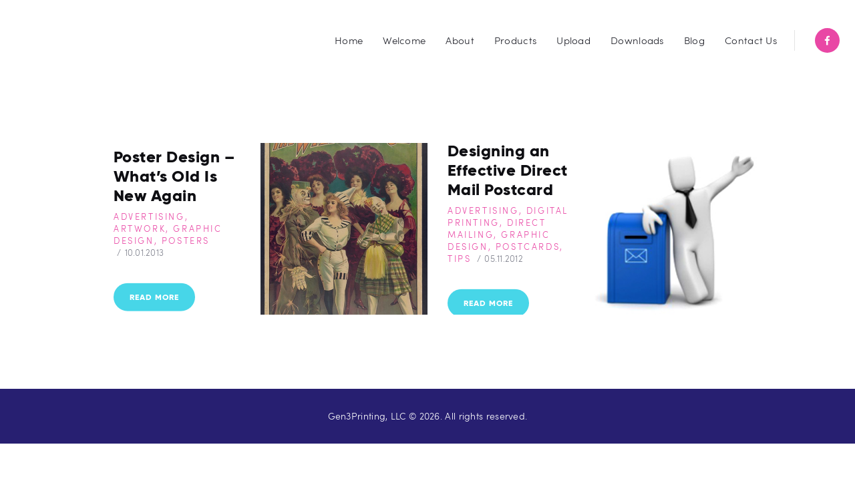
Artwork (140, 228)
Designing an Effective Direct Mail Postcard (508, 169)
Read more (154, 297)
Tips (459, 258)
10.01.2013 (144, 252)
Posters (186, 240)
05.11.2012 (503, 258)
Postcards (528, 246)
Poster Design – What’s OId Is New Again (174, 175)
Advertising (149, 216)
